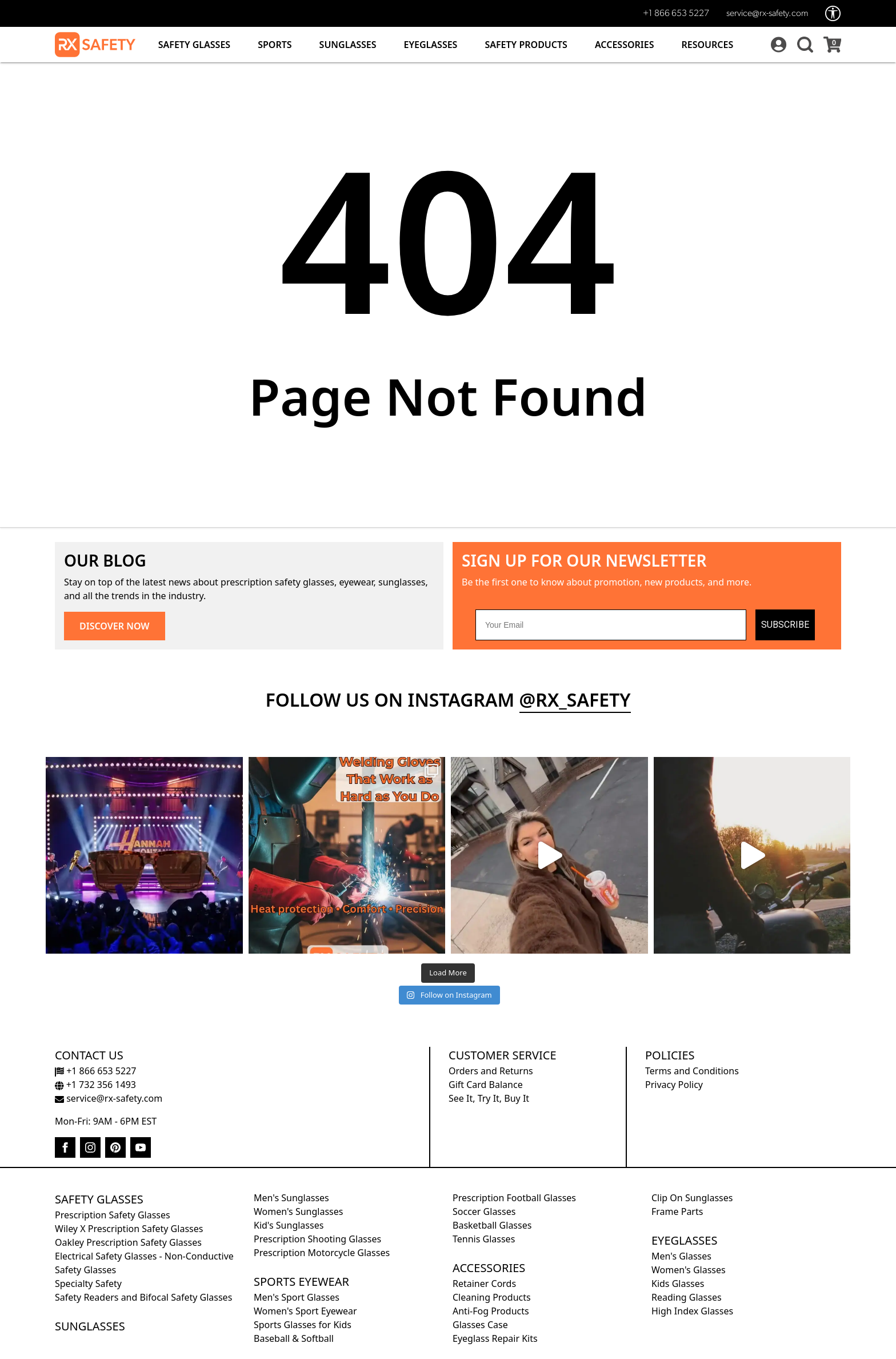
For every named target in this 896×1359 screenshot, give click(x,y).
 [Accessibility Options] (833, 13)
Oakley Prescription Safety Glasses (128, 1242)
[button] (803, 44)
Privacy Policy (674, 1084)
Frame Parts (677, 1211)
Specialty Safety (88, 1283)
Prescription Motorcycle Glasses (322, 1252)
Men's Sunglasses (291, 1197)
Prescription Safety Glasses (112, 1215)
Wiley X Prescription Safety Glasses (129, 1228)
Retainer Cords (484, 1283)
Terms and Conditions (692, 1071)
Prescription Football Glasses (514, 1197)
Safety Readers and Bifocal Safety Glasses (143, 1297)
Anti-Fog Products (491, 1311)
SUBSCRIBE (785, 624)
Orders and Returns (491, 1071)
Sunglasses (348, 44)
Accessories (624, 44)
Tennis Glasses (484, 1239)
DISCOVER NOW (114, 626)
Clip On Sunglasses (692, 1197)
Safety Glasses (194, 44)
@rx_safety (575, 699)
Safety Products (526, 44)
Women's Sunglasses (298, 1211)
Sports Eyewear (301, 1281)
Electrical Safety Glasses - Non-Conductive (144, 1256)
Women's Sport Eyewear (305, 1311)
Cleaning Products (492, 1297)
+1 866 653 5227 (676, 13)
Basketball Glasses (492, 1225)
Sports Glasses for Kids (302, 1324)
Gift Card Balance (486, 1084)
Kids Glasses (677, 1283)
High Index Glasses (692, 1311)
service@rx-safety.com (767, 13)
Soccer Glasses (484, 1211)
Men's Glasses (681, 1256)
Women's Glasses (688, 1270)
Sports (274, 44)
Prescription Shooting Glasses (317, 1239)
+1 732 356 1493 (95, 1084)
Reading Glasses (686, 1297)
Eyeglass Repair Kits (495, 1338)
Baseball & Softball (294, 1338)
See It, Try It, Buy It (489, 1098)
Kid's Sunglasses (288, 1225)
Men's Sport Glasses (296, 1297)
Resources (708, 44)
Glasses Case (480, 1324)
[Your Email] (610, 624)
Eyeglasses (430, 44)
